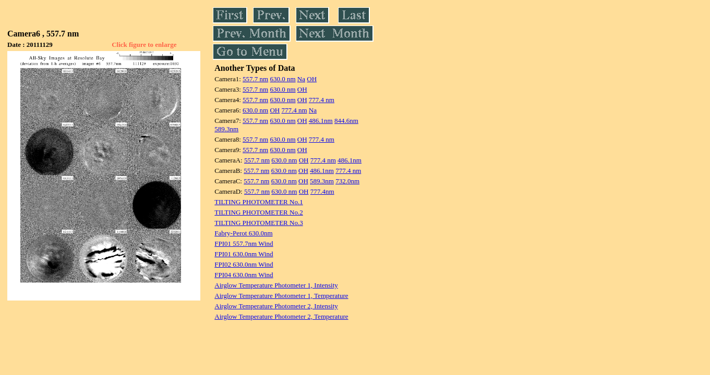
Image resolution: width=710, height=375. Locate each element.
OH (312, 79)
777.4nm (322, 191)
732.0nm (347, 181)
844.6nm (346, 120)
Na (301, 79)
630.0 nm (282, 79)
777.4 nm (321, 100)
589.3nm (226, 129)
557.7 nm (255, 79)
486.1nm (321, 120)
